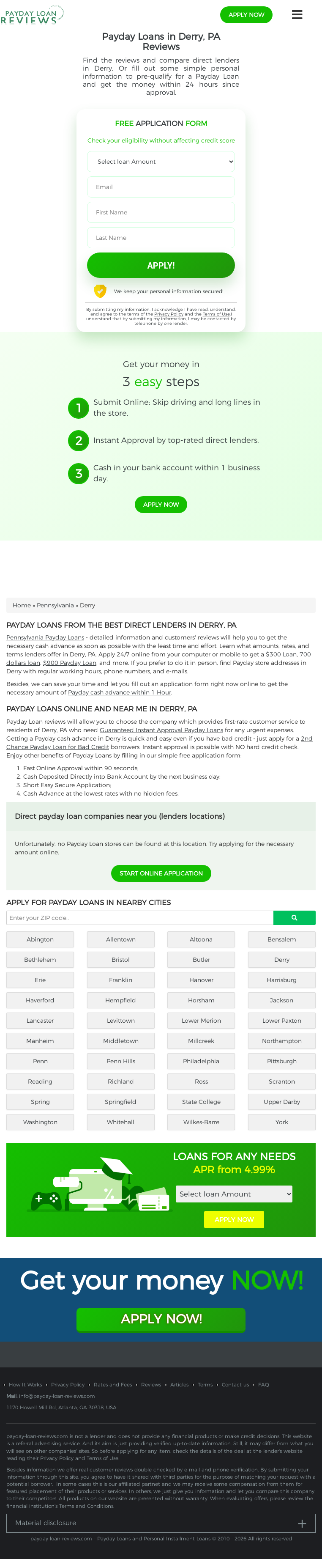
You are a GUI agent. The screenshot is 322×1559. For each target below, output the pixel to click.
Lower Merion (201, 1020)
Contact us (235, 1384)
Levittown (121, 1020)
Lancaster (40, 1020)
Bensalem (281, 939)
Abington (40, 939)
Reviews (151, 1384)
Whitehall (120, 1122)
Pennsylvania (55, 605)
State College (201, 1102)
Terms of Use (216, 314)
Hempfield (120, 1000)
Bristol (121, 959)
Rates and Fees (113, 1384)
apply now (246, 15)
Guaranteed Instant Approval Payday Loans (161, 730)
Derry (281, 959)
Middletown (121, 1041)
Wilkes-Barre (201, 1122)
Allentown (121, 939)
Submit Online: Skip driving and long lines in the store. (176, 408)
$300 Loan (281, 654)
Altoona (201, 939)
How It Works (25, 1384)
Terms (205, 1384)
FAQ (263, 1384)
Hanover (201, 980)
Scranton (282, 1081)
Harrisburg (282, 980)
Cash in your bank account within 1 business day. (176, 473)
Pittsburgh (282, 1061)
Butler (201, 959)
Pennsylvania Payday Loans (45, 637)
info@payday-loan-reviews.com (57, 1396)
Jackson (281, 1000)
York (282, 1122)
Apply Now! (161, 1319)
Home (22, 605)
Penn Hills (120, 1061)
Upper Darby (282, 1102)
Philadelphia (201, 1061)
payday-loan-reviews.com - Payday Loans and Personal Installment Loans (120, 1538)
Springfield (120, 1102)
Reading (40, 1081)
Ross (201, 1081)
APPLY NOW (234, 1220)
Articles (179, 1384)
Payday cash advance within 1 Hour (119, 692)
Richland (121, 1081)
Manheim (40, 1041)
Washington (40, 1122)
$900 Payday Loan (69, 663)
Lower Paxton (281, 1020)
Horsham (201, 1000)
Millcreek (201, 1041)
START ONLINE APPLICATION (161, 873)
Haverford (40, 1000)
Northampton (282, 1041)
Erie (40, 980)
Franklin (120, 980)
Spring (40, 1102)
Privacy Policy (168, 314)
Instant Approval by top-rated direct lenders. (176, 440)
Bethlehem (40, 959)
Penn (40, 1061)
